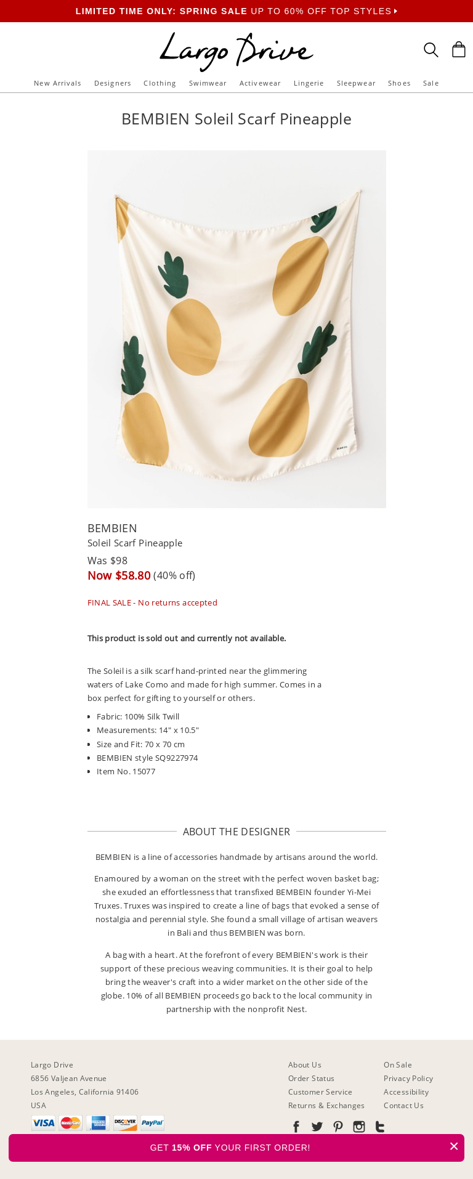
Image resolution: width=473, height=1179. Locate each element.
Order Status (311, 1078)
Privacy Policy (408, 1078)
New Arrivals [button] (57, 82)
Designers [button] (112, 82)
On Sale (398, 1064)
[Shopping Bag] (459, 49)
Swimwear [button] (208, 82)
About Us (304, 1064)
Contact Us (404, 1105)
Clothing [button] (160, 82)
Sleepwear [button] (356, 82)
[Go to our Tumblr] (378, 1128)
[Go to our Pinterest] (336, 1128)
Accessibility (406, 1092)
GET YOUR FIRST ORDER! (307, 1146)
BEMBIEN (112, 528)
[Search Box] (431, 50)
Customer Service (320, 1092)
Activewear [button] (260, 82)
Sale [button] (431, 82)
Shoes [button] (399, 82)
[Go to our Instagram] (357, 1128)
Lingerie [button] (309, 82)
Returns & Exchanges (326, 1105)
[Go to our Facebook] (296, 1128)
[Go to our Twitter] (315, 1128)
